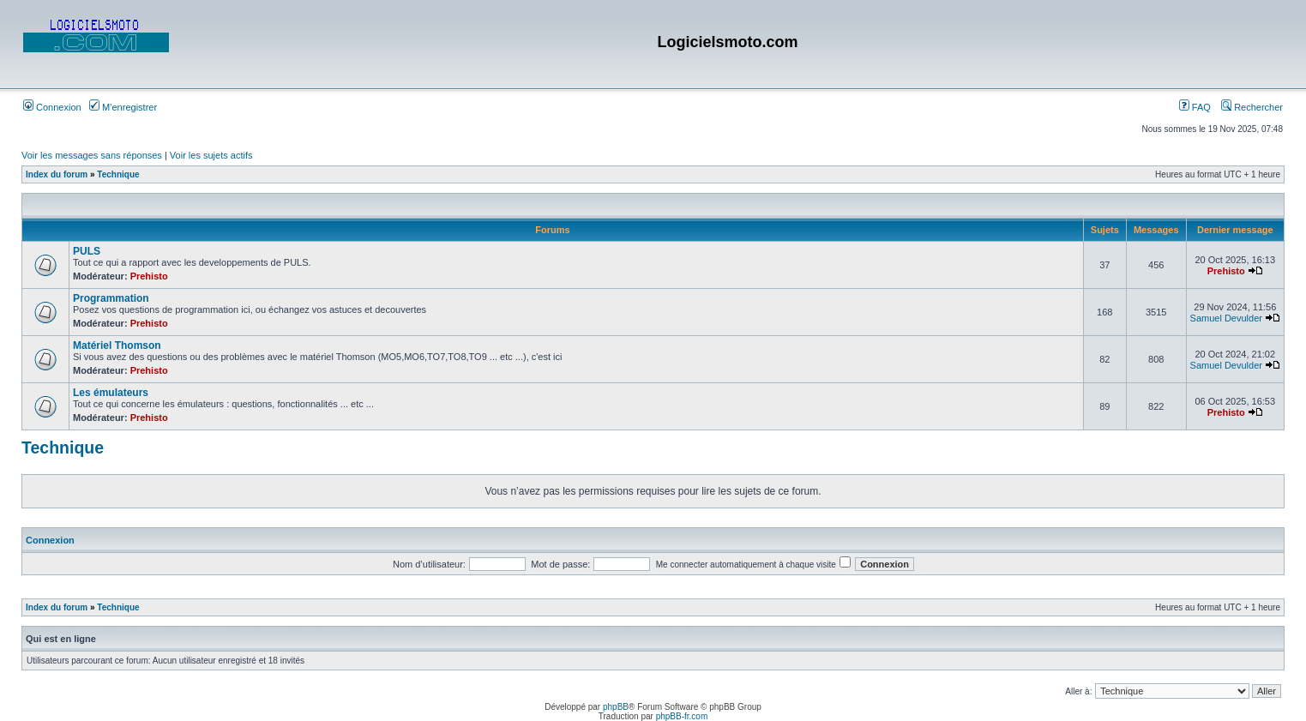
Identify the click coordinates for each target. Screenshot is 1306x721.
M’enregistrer (123, 107)
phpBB (616, 707)
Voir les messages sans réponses (91, 155)
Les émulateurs (110, 393)
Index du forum (56, 174)
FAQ (1195, 107)
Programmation (111, 298)
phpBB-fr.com (682, 716)
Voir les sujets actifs (211, 155)
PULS (86, 251)
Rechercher (1252, 107)
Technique (118, 174)
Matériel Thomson (117, 345)
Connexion (52, 107)
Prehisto (149, 276)
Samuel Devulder (1226, 318)
